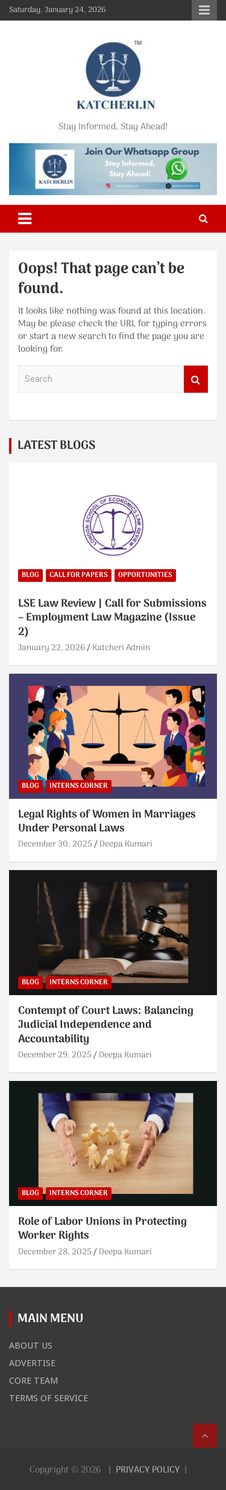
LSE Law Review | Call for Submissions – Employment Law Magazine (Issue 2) (112, 618)
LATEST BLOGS (56, 446)
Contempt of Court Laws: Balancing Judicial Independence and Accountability (105, 1025)
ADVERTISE (32, 1362)
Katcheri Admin (121, 648)
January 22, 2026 (51, 648)
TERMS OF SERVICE (48, 1398)
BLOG (30, 575)
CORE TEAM (33, 1380)
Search (196, 379)
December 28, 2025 (55, 1252)
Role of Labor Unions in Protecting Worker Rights (102, 1229)
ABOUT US (30, 1345)
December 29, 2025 (55, 1055)
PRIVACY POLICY (148, 1470)
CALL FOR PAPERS (78, 575)
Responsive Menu (204, 10)
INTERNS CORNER (78, 786)
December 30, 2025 (55, 844)
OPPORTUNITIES (145, 575)
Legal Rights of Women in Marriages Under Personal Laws (107, 821)
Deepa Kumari (125, 844)
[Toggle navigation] (24, 219)
